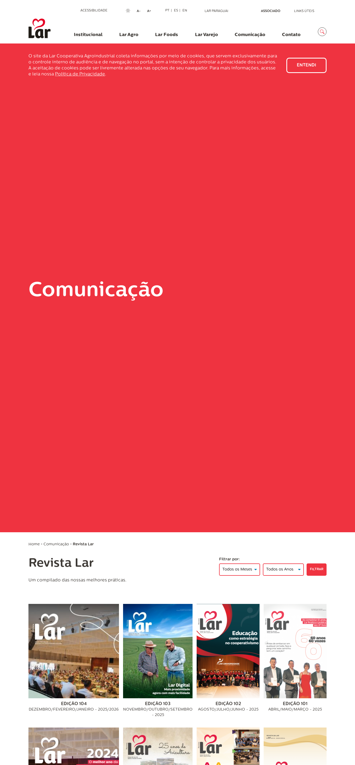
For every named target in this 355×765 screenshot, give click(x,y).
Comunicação (250, 35)
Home (34, 544)
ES (176, 10)
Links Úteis (304, 11)
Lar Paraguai (216, 11)
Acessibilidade (93, 10)
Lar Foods (166, 35)
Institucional (88, 35)
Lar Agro (128, 35)
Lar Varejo (206, 35)
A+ (150, 11)
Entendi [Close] (306, 65)
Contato (291, 35)
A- (140, 11)
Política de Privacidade (80, 74)
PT (167, 10)
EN (184, 10)
